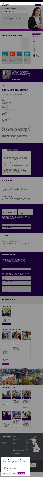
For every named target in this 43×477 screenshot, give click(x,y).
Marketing (5, 469)
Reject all (13, 473)
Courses (14, 5)
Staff (30, 3)
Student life (18, 5)
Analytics (5, 467)
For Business (28, 5)
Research (23, 5)
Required (5, 465)
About (33, 5)
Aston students (20, 3)
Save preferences (5, 473)
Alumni (24, 3)
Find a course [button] (39, 5)
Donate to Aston (28, 3)
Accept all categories (21, 473)
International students (15, 3)
